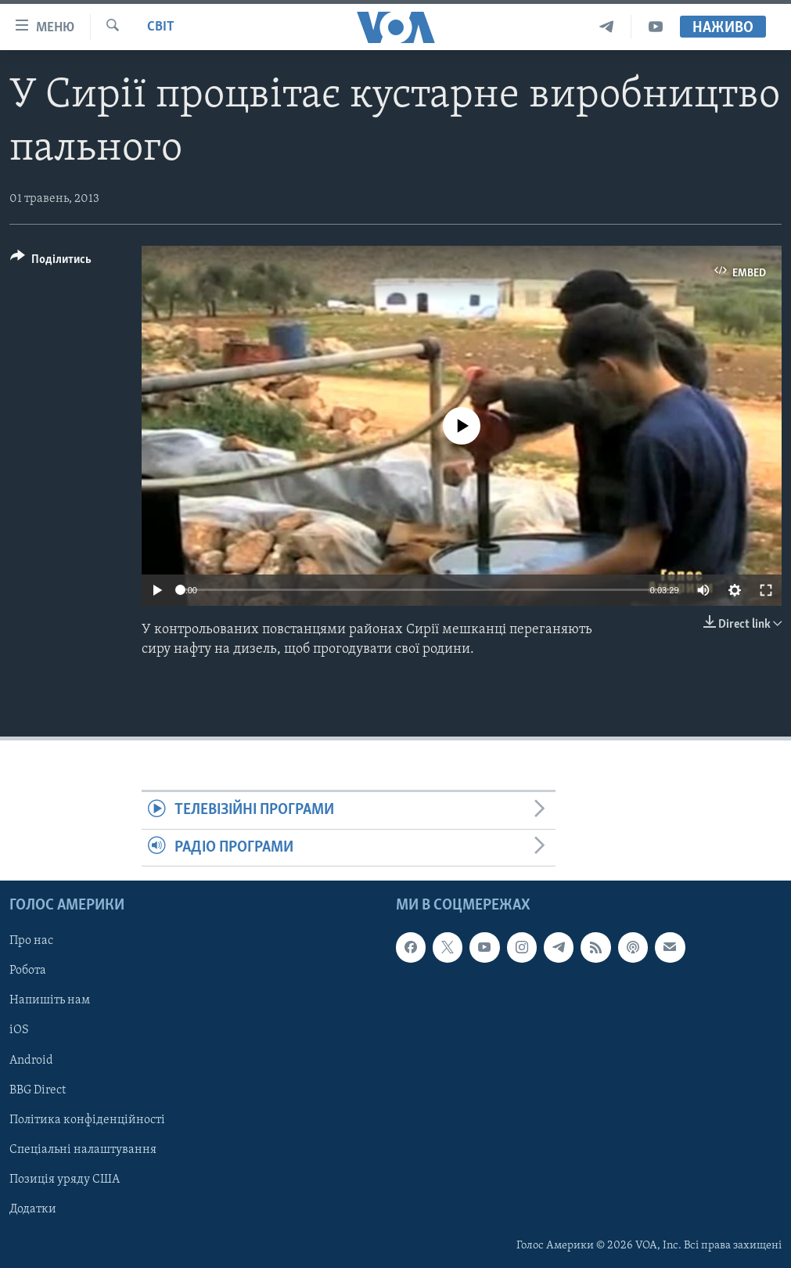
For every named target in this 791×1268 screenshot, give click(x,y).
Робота (27, 970)
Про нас (31, 941)
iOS (19, 1031)
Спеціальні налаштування (82, 1150)
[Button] (51, 262)
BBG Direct (37, 1090)
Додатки (32, 1209)
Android (31, 1060)
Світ (160, 27)
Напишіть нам (49, 1000)
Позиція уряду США (64, 1179)
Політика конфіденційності (87, 1120)
